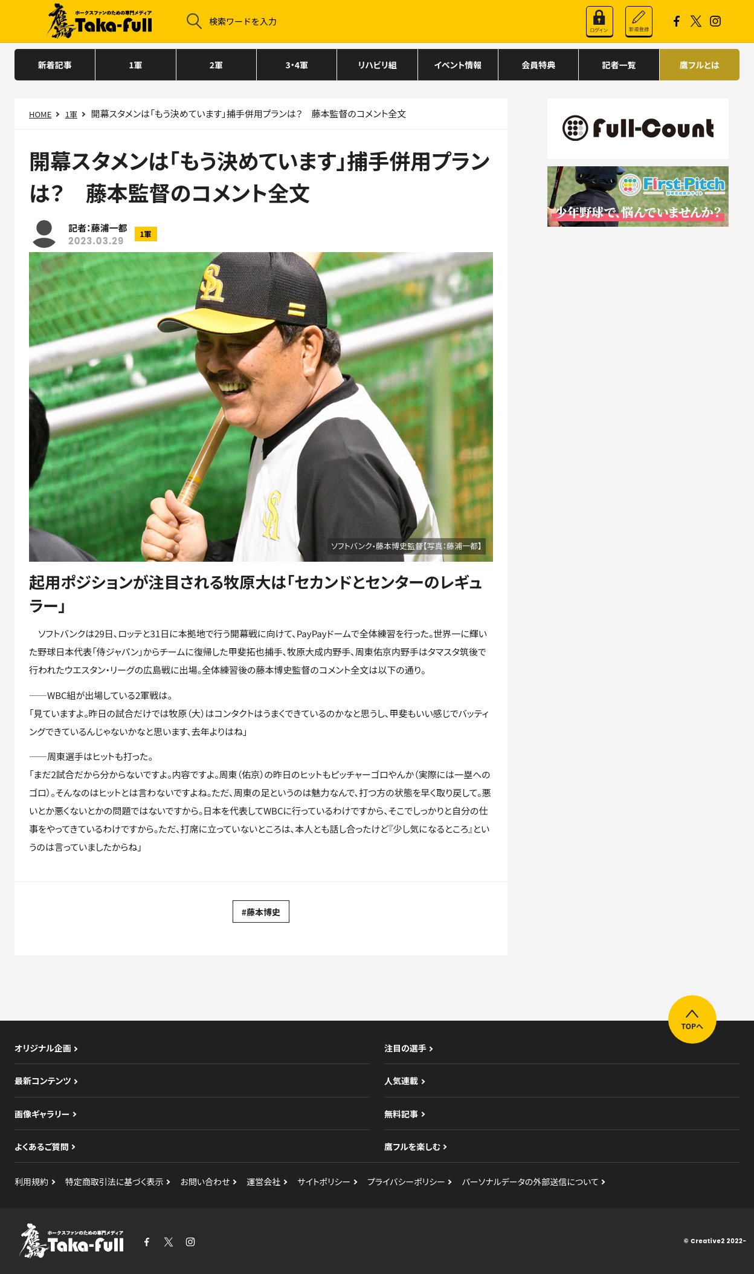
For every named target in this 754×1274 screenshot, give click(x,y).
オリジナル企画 (42, 1048)
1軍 (135, 65)
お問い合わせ (205, 1181)
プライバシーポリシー (406, 1181)
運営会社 (263, 1181)
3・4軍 (296, 65)
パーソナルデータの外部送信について (530, 1181)
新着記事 (55, 65)
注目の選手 (405, 1048)
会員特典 (538, 65)
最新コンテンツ (42, 1080)
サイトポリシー (323, 1181)
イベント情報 (458, 65)
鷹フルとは (699, 65)
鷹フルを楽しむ (412, 1146)
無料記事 (401, 1114)
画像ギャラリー (41, 1114)
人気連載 (401, 1080)
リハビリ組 (377, 65)
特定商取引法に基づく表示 (114, 1181)
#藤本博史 (261, 912)
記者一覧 (619, 65)
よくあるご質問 (41, 1146)
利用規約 (31, 1181)
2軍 (216, 65)
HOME (40, 114)
